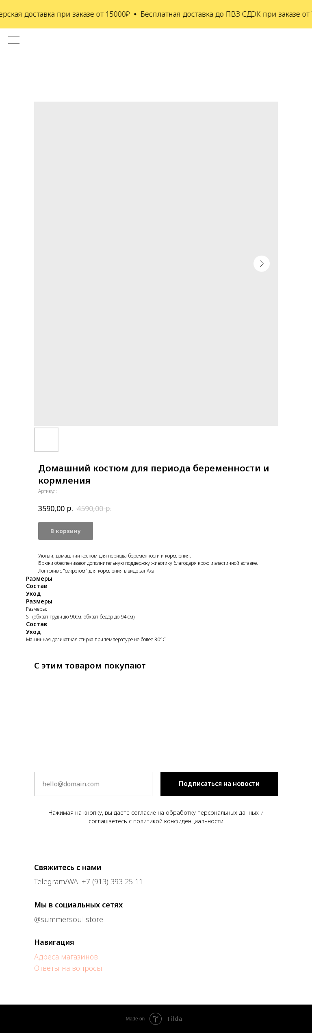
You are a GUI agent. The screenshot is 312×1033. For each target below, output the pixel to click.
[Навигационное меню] (14, 41)
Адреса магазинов (66, 956)
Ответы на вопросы (68, 968)
